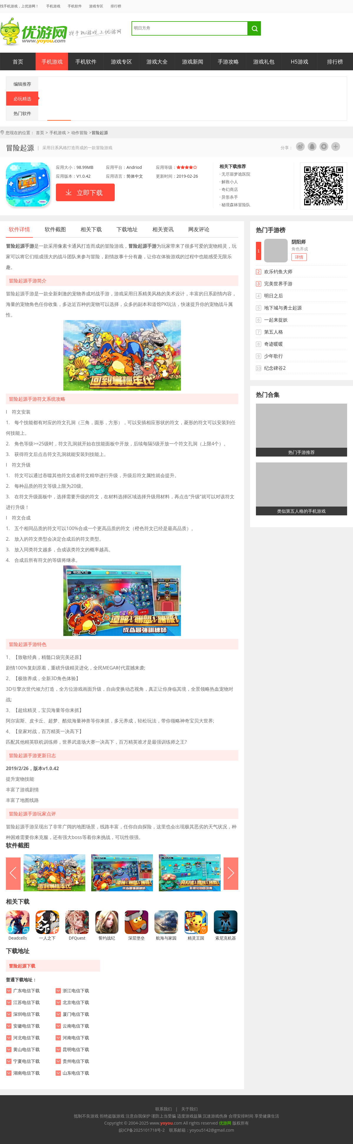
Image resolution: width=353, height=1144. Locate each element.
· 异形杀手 (228, 197)
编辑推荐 (22, 84)
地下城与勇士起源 (283, 308)
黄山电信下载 (26, 1049)
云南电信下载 (76, 1026)
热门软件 (22, 113)
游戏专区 (96, 6)
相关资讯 (163, 229)
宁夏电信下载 (26, 1061)
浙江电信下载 (76, 990)
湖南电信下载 (26, 1073)
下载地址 (127, 229)
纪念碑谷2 (275, 368)
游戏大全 (157, 61)
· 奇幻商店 (228, 189)
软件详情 (19, 229)
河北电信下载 (26, 1037)
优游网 (33, 32)
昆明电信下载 (76, 1049)
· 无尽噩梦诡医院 (234, 174)
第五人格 (273, 332)
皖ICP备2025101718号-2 (142, 1130)
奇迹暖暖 (273, 344)
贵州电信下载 (76, 1061)
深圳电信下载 (26, 1014)
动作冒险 (79, 132)
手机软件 (75, 6)
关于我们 (189, 1109)
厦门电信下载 (76, 1014)
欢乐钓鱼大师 (278, 271)
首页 (18, 61)
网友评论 (198, 229)
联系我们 (163, 1109)
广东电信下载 (26, 990)
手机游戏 (53, 6)
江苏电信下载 (26, 1002)
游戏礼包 (263, 61)
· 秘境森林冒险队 (234, 204)
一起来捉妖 (276, 320)
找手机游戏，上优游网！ (19, 6)
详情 (299, 257)
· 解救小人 (228, 181)
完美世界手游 (278, 284)
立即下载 (90, 192)
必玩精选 (26, 98)
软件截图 (55, 229)
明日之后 (273, 296)
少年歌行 (273, 356)
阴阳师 (299, 242)
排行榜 (116, 6)
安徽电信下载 (26, 1026)
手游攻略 (228, 61)
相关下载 (91, 229)
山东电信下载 (76, 1073)
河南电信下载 (76, 1037)
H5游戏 (299, 61)
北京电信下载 (76, 1002)
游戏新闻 (192, 61)
